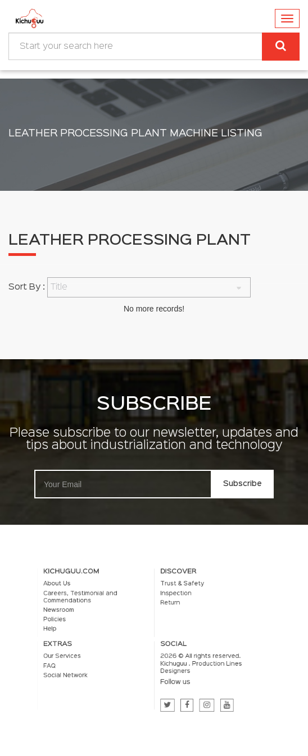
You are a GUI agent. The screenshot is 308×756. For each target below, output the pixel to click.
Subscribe (242, 483)
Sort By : (26, 287)
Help (60, 630)
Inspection (174, 598)
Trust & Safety (179, 590)
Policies (65, 622)
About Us (67, 590)
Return (168, 606)
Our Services (71, 655)
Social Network (74, 672)
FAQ (60, 663)
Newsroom (68, 613)
